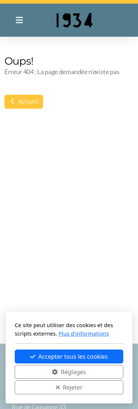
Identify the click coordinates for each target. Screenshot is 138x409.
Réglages (69, 372)
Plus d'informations (84, 333)
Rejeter (69, 387)
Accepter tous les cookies (69, 356)
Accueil (23, 101)
